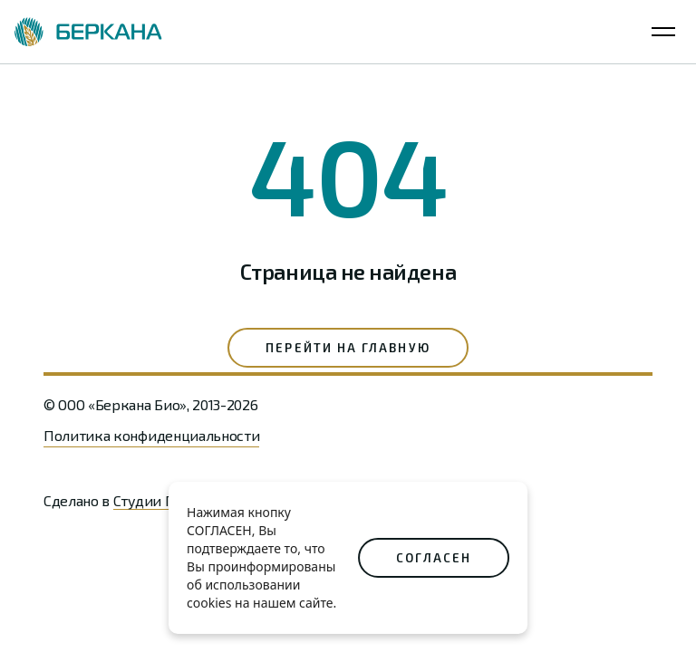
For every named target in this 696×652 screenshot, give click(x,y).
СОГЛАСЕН (433, 558)
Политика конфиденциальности (151, 435)
